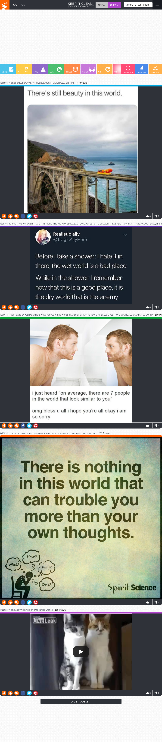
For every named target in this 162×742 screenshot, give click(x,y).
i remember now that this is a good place (132, 224)
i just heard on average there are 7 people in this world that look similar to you (52, 315)
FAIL (40, 70)
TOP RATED (128, 69)
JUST (20, 4)
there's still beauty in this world (26, 83)
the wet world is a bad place (69, 224)
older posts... (81, 701)
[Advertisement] (81, 38)
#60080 (3, 83)
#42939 (3, 433)
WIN (120, 70)
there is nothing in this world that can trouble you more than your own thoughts (53, 433)
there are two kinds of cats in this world (31, 610)
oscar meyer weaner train (60, 83)
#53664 (3, 315)
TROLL (72, 70)
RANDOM (155, 69)
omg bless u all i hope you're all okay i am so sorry (124, 315)
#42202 (3, 610)
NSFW (88, 70)
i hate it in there (43, 224)
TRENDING (141, 69)
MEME (7, 70)
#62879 (3, 224)
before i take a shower (21, 224)
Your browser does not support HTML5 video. (81, 651)
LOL (56, 70)
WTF (23, 70)
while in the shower (97, 224)
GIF (104, 70)
